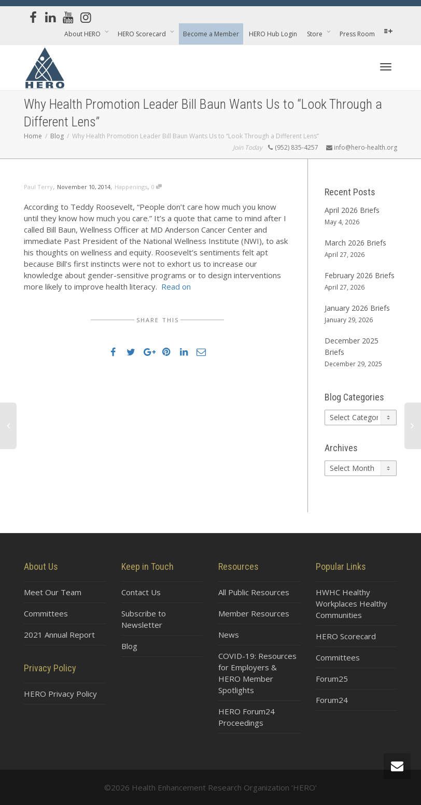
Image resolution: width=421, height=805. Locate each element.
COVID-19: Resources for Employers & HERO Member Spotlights (257, 673)
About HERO (83, 34)
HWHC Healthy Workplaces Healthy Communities (351, 603)
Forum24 (332, 700)
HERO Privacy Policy (60, 693)
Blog (129, 646)
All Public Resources (253, 592)
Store (315, 34)
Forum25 (332, 678)
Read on (176, 286)
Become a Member (211, 34)
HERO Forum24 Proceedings (246, 717)
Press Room (357, 34)
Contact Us (141, 592)
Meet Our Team (52, 592)
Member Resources (253, 613)
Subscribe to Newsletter (143, 619)
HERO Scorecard (142, 34)
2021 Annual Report (59, 634)
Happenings (131, 187)
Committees (46, 613)
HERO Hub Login (273, 34)
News (228, 634)
